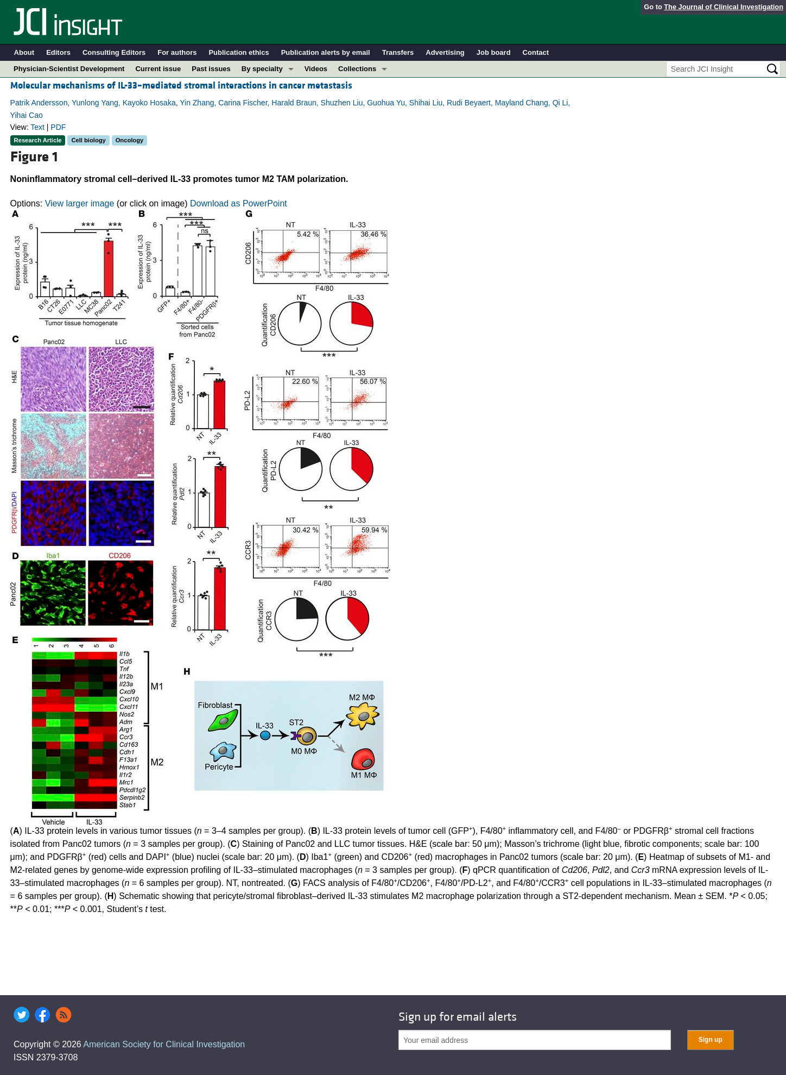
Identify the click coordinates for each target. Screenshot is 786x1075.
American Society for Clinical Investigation (164, 1044)
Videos (316, 69)
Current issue (158, 69)
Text (37, 127)
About (24, 52)
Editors (58, 52)
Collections (357, 69)
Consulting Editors (114, 52)
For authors (176, 52)
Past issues (211, 69)
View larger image (80, 203)
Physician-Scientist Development (69, 69)
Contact (536, 52)
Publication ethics (238, 52)
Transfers (398, 52)
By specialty (262, 69)
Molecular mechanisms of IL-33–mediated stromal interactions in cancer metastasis (181, 85)
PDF (58, 127)
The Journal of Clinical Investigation (723, 7)
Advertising (445, 52)
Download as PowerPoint (238, 203)
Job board (494, 52)
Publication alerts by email (325, 52)
